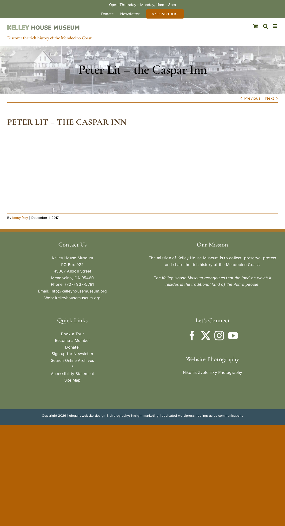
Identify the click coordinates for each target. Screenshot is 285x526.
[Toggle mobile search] (265, 26)
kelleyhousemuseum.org (77, 297)
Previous (252, 98)
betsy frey (20, 218)
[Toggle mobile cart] (255, 26)
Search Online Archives (72, 360)
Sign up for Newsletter (72, 353)
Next (269, 98)
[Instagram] (219, 335)
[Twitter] (206, 335)
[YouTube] (233, 335)
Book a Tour (72, 333)
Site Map (72, 380)
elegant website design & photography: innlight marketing (114, 415)
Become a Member (72, 340)
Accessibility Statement (72, 373)
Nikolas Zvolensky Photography (212, 372)
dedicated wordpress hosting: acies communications (202, 415)
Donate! (72, 347)
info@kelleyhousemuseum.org (79, 291)
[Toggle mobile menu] (275, 26)
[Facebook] (192, 335)
